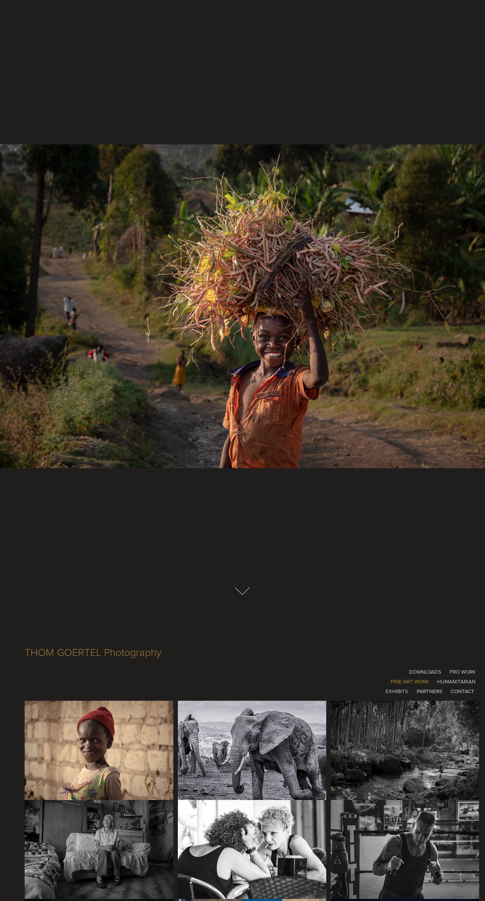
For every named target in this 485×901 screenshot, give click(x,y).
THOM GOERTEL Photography (93, 652)
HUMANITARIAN (456, 681)
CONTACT (462, 691)
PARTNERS (429, 691)
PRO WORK (463, 671)
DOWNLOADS (425, 671)
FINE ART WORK (410, 681)
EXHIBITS (397, 691)
